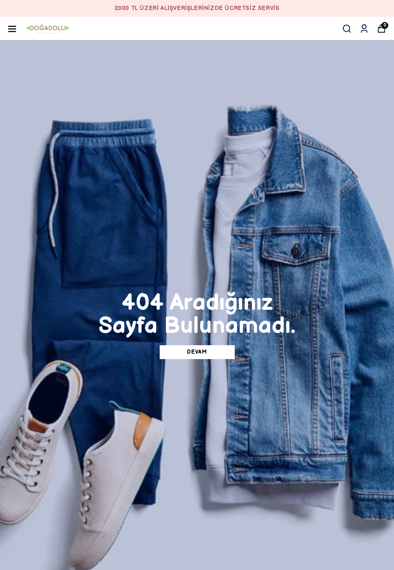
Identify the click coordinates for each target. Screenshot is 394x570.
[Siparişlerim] (364, 28)
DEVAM (197, 352)
